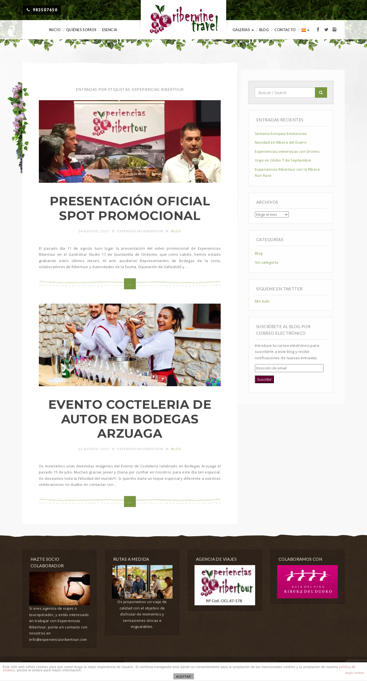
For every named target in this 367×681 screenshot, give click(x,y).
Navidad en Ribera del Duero (280, 142)
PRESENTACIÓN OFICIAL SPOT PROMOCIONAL (130, 208)
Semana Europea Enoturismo (281, 133)
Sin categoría (266, 262)
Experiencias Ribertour (140, 231)
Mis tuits (262, 301)
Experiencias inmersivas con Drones (287, 151)
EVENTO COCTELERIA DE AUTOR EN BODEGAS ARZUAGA (129, 419)
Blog (264, 30)
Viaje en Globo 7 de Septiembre (283, 160)
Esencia (109, 30)
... (130, 283)
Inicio (55, 30)
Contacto (285, 30)
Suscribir (264, 379)
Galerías (243, 30)
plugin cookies (354, 672)
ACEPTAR (183, 676)
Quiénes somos (81, 30)
